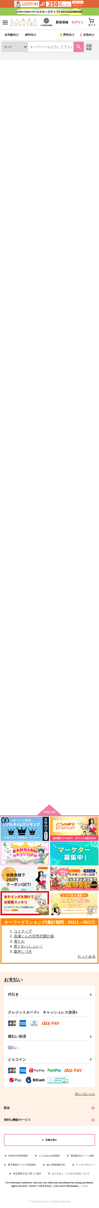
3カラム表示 (74, 164)
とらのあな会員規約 (49, 1155)
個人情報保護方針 (56, 1164)
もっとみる (86, 956)
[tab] (14, 149)
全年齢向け (11, 34)
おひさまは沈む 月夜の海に (15, 232)
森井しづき (23, 951)
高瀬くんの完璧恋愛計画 (34, 936)
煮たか (19, 941)
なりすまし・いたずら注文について (70, 1173)
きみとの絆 (10, 712)
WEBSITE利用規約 (18, 1155)
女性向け (87, 35)
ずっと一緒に (78, 712)
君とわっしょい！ (28, 946)
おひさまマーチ (47, 350)
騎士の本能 (10, 591)
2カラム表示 (83, 164)
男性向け (67, 35)
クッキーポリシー (85, 1164)
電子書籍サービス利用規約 (22, 1164)
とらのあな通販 (12, 63)
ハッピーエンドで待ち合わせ (81, 594)
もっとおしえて (80, 351)
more (85, 1186)
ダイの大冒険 (46, 81)
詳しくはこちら (85, 1093)
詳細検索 (89, 46)
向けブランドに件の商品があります (49, 792)
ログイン (77, 22)
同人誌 (31, 63)
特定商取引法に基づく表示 (27, 1173)
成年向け (30, 34)
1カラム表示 (92, 164)
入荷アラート (15, 71)
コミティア (23, 931)
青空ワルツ (76, 230)
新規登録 (61, 22)
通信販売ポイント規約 (82, 1155)
